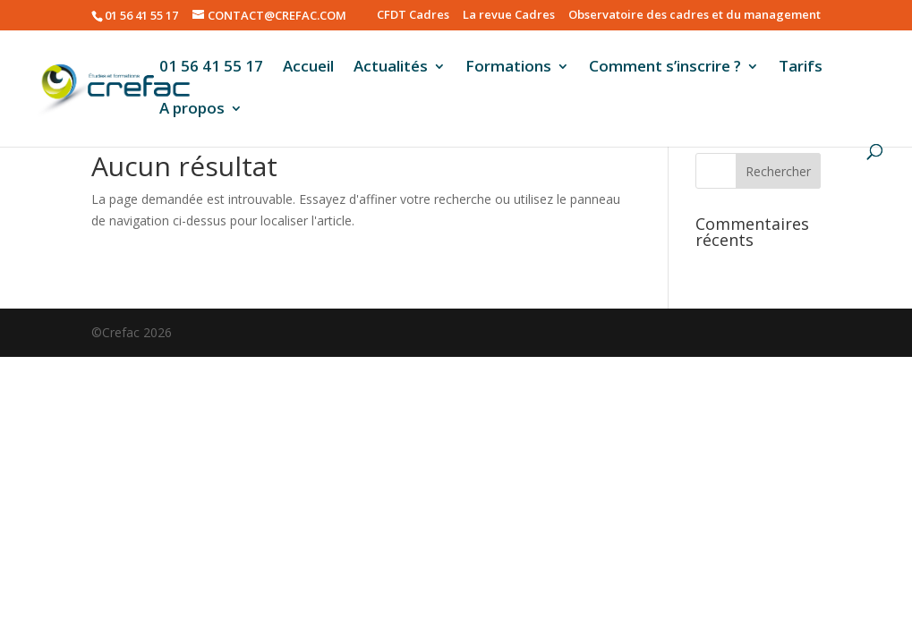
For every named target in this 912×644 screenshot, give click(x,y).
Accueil (308, 68)
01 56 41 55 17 (211, 68)
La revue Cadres (509, 15)
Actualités (391, 68)
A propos (192, 110)
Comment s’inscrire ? (665, 68)
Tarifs (801, 68)
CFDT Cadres (413, 15)
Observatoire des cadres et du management (694, 15)
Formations (508, 68)
